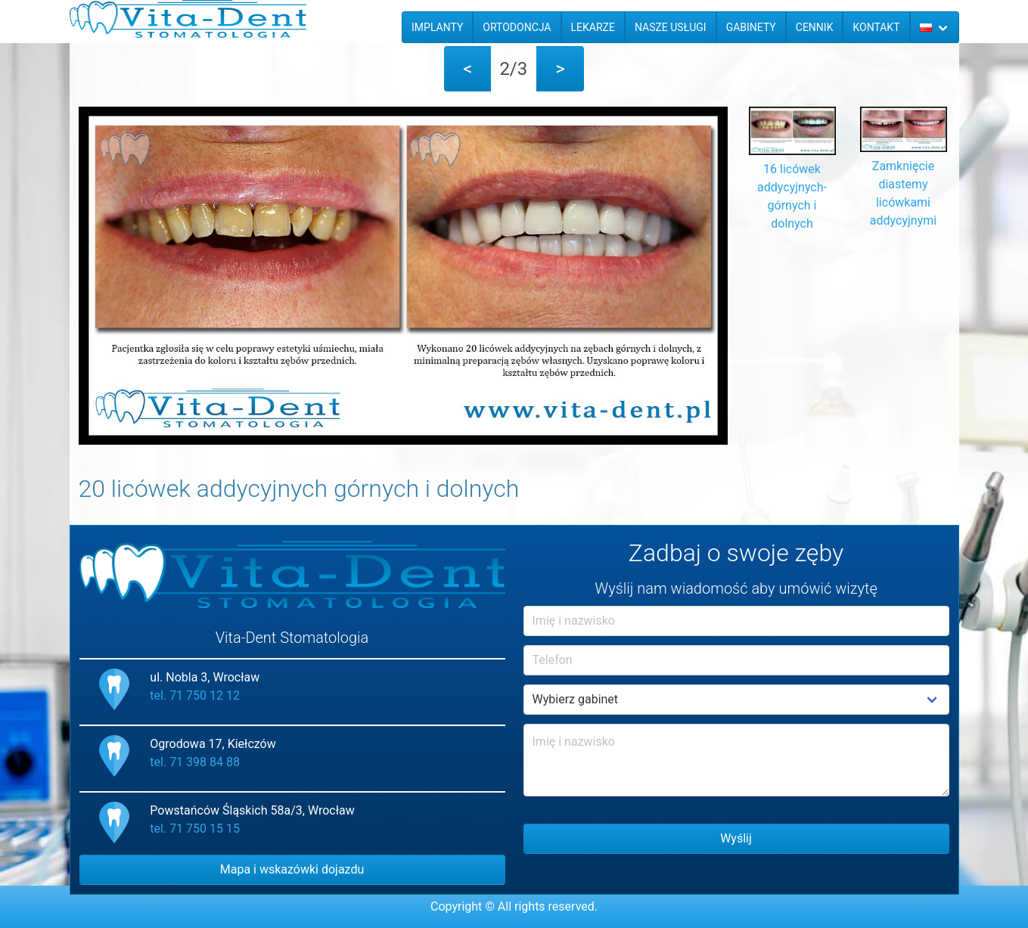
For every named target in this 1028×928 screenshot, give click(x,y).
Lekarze (593, 27)
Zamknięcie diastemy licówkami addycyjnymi (903, 184)
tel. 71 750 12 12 (195, 695)
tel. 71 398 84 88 (195, 762)
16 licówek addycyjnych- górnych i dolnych (792, 187)
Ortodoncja (517, 27)
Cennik (815, 27)
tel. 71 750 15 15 (195, 828)
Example (736, 699)
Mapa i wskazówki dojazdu (292, 869)
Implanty (437, 27)
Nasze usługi (671, 27)
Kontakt (876, 27)
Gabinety (751, 27)
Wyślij (736, 838)
